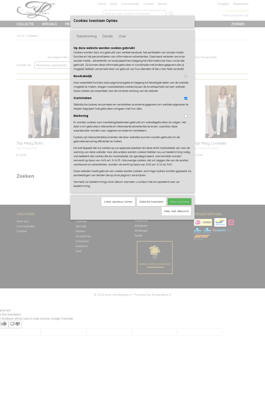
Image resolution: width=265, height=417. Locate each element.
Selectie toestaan (151, 201)
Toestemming (86, 36)
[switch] (185, 76)
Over (122, 36)
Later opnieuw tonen (118, 201)
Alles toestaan (179, 201)
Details (107, 36)
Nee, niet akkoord (176, 211)
